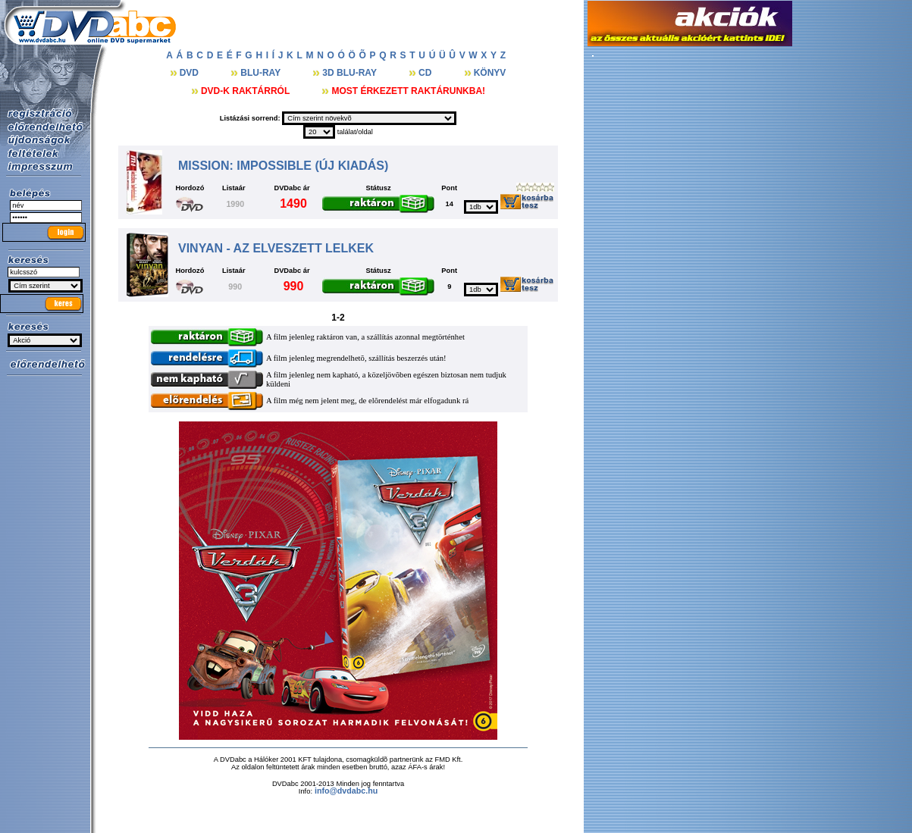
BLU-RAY (261, 72)
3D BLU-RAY (350, 72)
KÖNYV (490, 72)
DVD (191, 72)
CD (426, 72)
